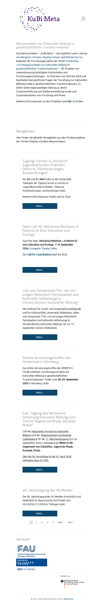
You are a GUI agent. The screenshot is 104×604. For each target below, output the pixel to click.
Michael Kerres (74, 57)
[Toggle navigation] (83, 19)
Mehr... (40, 206)
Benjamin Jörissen (31, 57)
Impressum (68, 599)
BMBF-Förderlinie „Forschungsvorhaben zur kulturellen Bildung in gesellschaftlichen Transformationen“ (47, 65)
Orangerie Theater (39, 248)
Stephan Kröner (51, 57)
